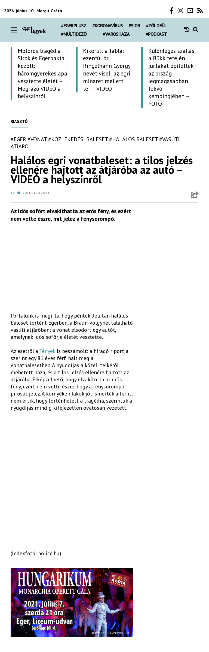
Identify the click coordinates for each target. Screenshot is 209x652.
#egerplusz (73, 25)
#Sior (134, 25)
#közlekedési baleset (78, 139)
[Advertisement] (72, 269)
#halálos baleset (133, 139)
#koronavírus (107, 25)
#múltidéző (74, 34)
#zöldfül (156, 25)
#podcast (156, 34)
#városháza (116, 34)
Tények (47, 351)
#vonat (37, 139)
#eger (18, 139)
